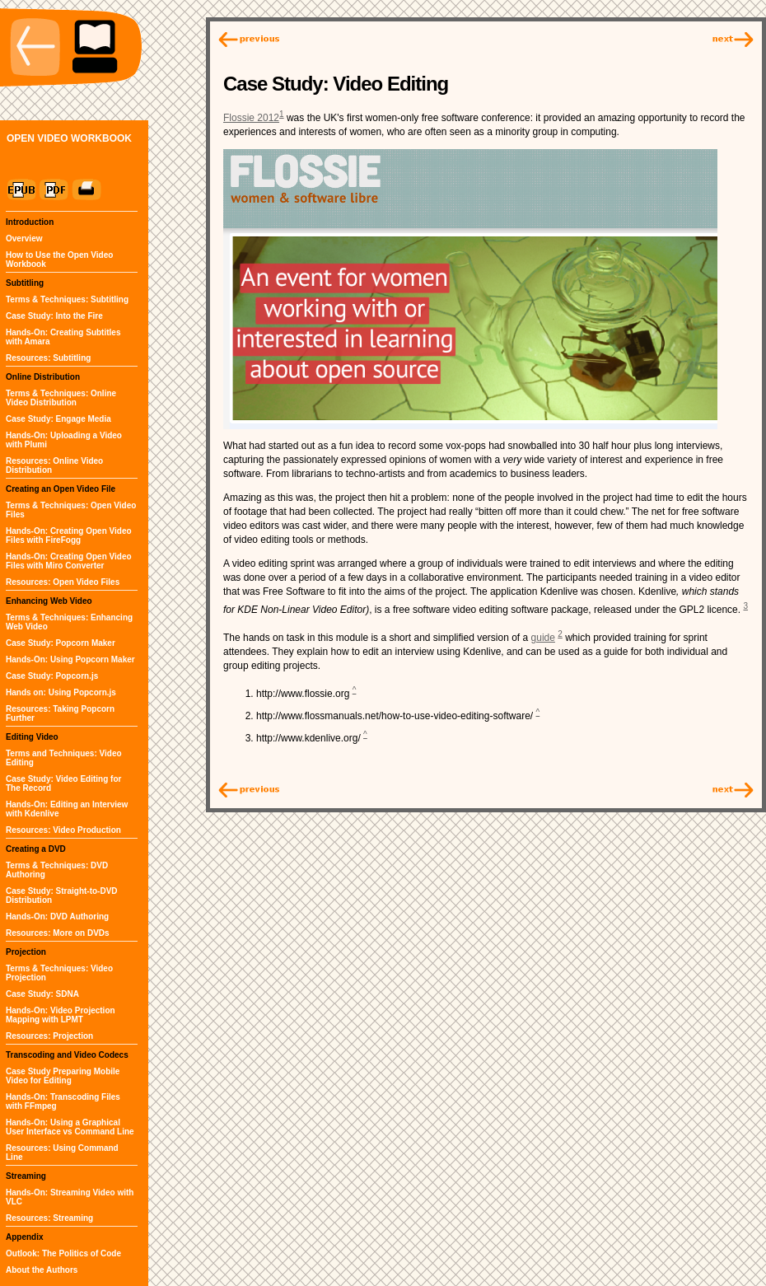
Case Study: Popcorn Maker (60, 643)
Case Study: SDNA (42, 993)
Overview (24, 238)
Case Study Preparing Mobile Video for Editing (62, 1076)
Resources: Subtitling (48, 357)
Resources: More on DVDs (58, 933)
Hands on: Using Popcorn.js (61, 692)
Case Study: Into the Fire (54, 315)
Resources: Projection (49, 1035)
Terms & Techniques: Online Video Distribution (61, 398)
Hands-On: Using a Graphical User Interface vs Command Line (70, 1127)
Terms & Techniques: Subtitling (67, 299)
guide (543, 637)
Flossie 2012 (251, 118)
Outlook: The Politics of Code (63, 1253)
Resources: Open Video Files (62, 582)
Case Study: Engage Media (58, 418)
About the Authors (41, 1269)
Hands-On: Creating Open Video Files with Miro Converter (69, 561)
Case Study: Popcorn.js (52, 675)
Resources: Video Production (63, 830)
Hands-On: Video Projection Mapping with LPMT (60, 1015)
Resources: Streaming (49, 1218)
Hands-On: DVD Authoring (57, 916)
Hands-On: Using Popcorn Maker (70, 659)
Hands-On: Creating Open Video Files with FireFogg (69, 535)
